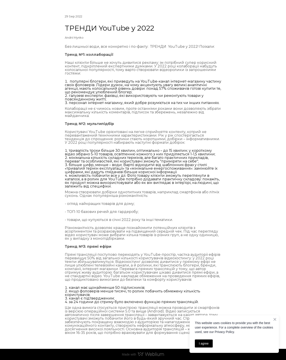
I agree (204, 343)
